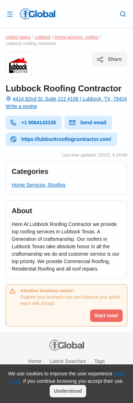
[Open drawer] (10, 14)
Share (109, 59)
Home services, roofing (76, 37)
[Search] (123, 14)
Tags (99, 361)
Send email (87, 122)
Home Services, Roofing (38, 185)
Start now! (106, 315)
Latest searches (68, 361)
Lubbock (42, 37)
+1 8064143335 (33, 122)
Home (34, 361)
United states (18, 37)
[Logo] (37, 14)
